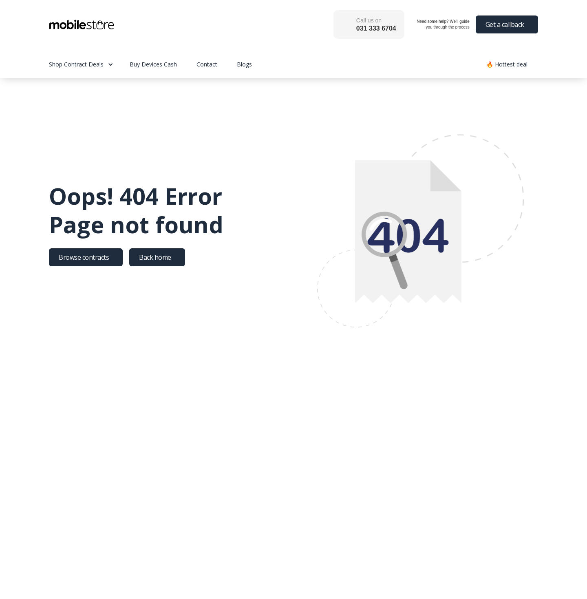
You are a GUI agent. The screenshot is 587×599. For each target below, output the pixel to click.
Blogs (244, 64)
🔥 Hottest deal (506, 64)
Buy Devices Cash (153, 64)
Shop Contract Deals (76, 64)
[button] (89, 64)
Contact (206, 64)
